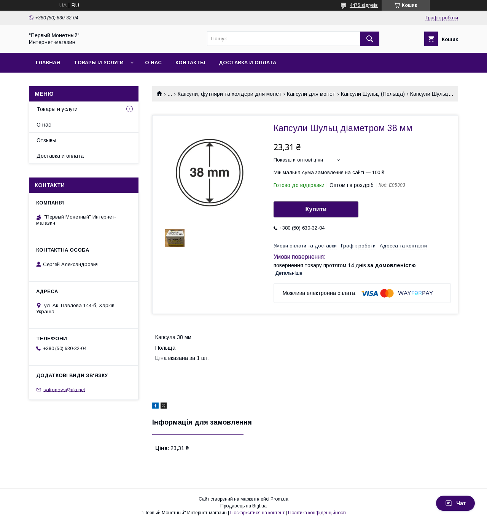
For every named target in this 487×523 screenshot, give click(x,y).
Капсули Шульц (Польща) (373, 94)
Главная (48, 62)
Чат (455, 503)
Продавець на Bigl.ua (243, 506)
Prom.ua (279, 499)
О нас (153, 62)
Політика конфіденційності (317, 512)
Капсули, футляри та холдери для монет (230, 94)
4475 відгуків (364, 5)
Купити (316, 209)
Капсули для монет (311, 94)
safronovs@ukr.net (64, 389)
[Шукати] (369, 39)
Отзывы (46, 140)
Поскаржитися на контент (257, 512)
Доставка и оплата (247, 62)
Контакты (190, 62)
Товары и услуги (99, 62)
